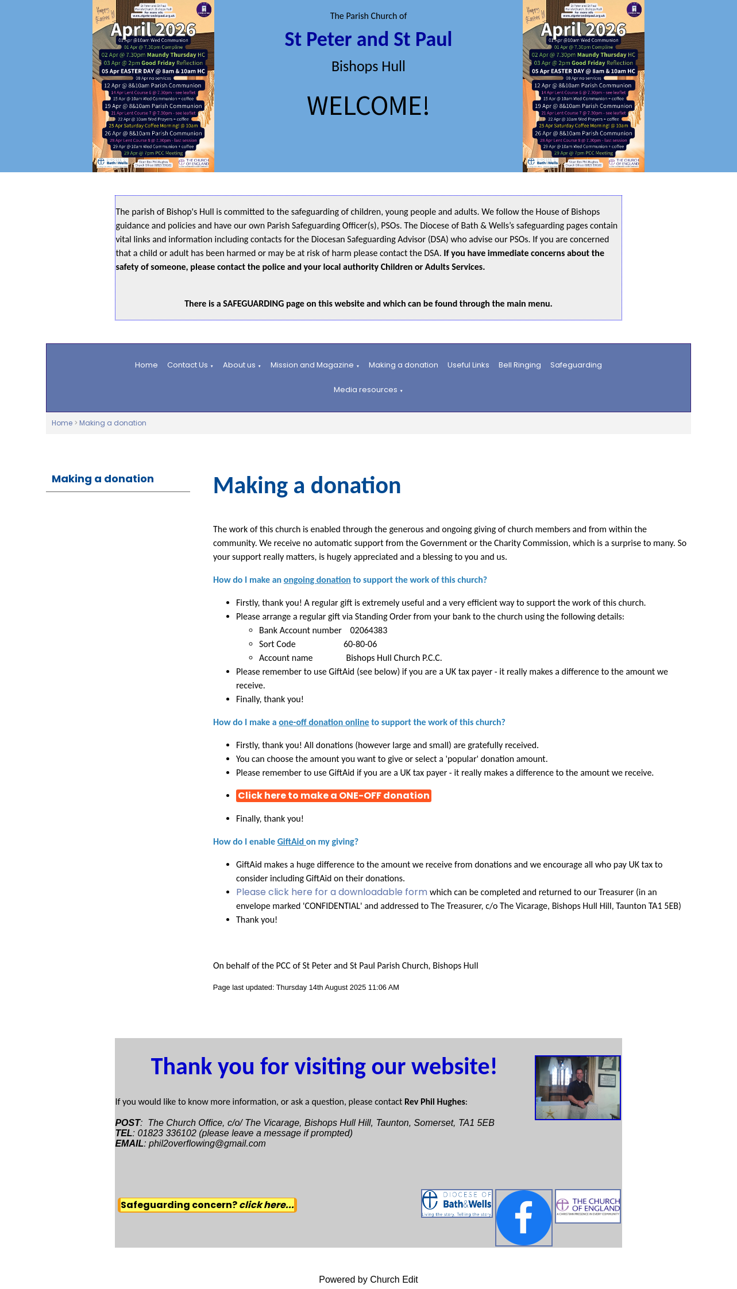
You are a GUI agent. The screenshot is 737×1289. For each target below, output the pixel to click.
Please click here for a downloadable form (333, 892)
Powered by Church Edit (368, 1279)
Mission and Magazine (312, 364)
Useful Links (468, 364)
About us (239, 364)
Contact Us (187, 364)
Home (146, 364)
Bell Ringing (520, 364)
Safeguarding (576, 364)
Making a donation (403, 364)
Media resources (366, 389)
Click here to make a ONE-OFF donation (334, 795)
